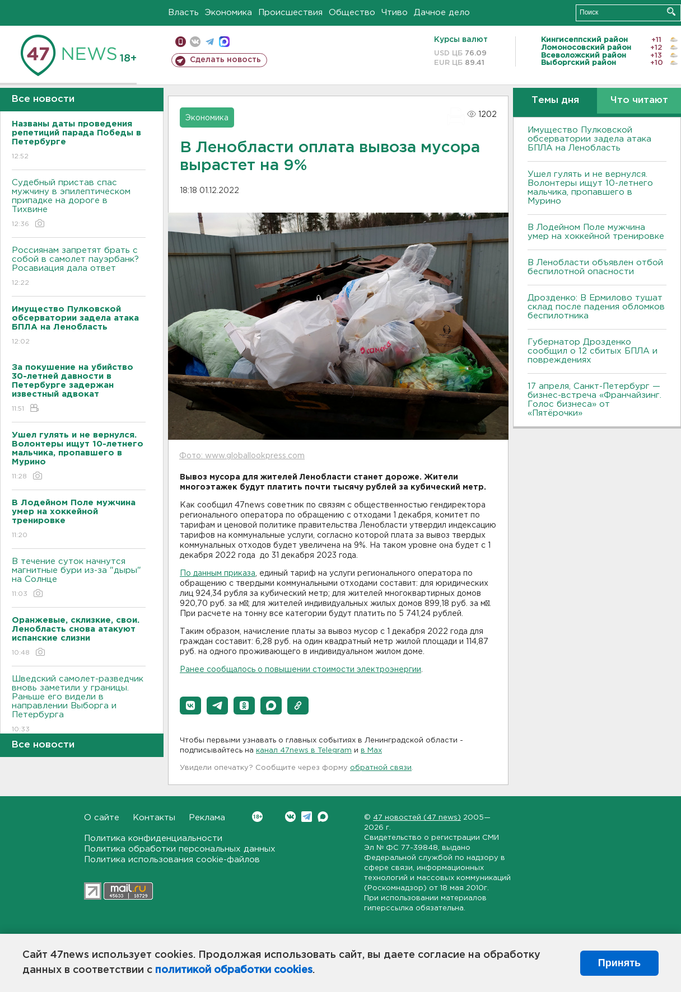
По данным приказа (217, 573)
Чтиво (394, 12)
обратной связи (381, 768)
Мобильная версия (180, 41)
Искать (671, 11)
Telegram (306, 816)
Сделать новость (225, 60)
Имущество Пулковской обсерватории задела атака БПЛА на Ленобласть (589, 139)
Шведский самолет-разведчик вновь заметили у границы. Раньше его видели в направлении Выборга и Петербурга (79, 704)
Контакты (154, 817)
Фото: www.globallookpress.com (242, 456)
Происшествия (290, 12)
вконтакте (195, 41)
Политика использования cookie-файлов (172, 859)
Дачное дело (442, 12)
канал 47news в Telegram (304, 750)
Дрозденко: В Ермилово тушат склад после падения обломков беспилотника (596, 306)
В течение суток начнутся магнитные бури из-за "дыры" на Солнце (79, 578)
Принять (619, 963)
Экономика (228, 12)
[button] (190, 705)
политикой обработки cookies (233, 970)
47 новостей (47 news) (417, 818)
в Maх (371, 750)
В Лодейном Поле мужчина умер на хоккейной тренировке (596, 232)
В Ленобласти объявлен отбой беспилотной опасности (595, 267)
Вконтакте (257, 816)
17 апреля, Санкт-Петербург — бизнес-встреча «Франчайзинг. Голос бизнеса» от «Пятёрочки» (594, 400)
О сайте (101, 817)
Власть (183, 12)
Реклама (207, 817)
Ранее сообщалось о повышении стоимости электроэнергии (300, 669)
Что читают (639, 100)
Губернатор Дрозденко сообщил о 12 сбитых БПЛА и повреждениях (592, 351)
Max (323, 816)
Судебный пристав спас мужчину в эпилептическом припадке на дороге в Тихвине (79, 204)
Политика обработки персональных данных (180, 849)
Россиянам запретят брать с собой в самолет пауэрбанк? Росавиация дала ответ (79, 267)
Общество (352, 12)
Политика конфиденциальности (153, 838)
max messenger (224, 41)
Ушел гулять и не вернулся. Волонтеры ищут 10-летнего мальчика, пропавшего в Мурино (590, 188)
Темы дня (555, 100)
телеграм (209, 41)
